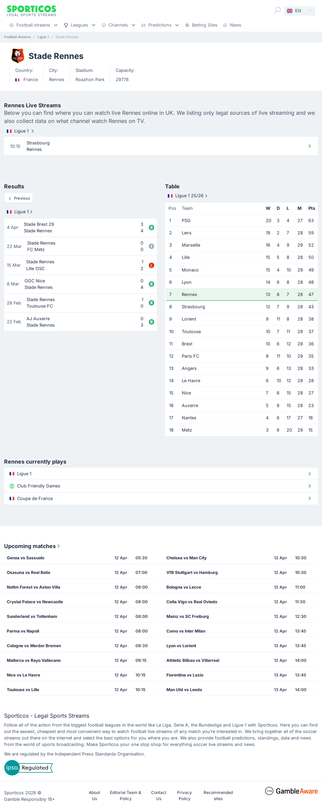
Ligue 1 (21, 131)
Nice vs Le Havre (23, 674)
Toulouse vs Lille (23, 689)
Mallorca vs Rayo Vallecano (34, 660)
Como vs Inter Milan (185, 631)
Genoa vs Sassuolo (25, 557)
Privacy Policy (184, 795)
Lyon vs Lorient (181, 645)
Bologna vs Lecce (183, 587)
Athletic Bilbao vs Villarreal (192, 660)
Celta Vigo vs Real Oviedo (191, 601)
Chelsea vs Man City (186, 557)
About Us (94, 795)
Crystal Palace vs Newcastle (35, 601)
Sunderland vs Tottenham (32, 616)
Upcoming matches (32, 546)
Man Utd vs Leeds (184, 689)
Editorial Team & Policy (125, 795)
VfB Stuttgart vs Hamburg (192, 572)
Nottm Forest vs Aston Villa (33, 587)
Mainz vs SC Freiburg (187, 616)
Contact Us (158, 795)
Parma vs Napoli (23, 631)
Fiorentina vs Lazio (184, 674)
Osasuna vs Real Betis (28, 572)
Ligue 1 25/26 (188, 196)
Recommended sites (218, 795)
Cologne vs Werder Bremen (34, 645)
